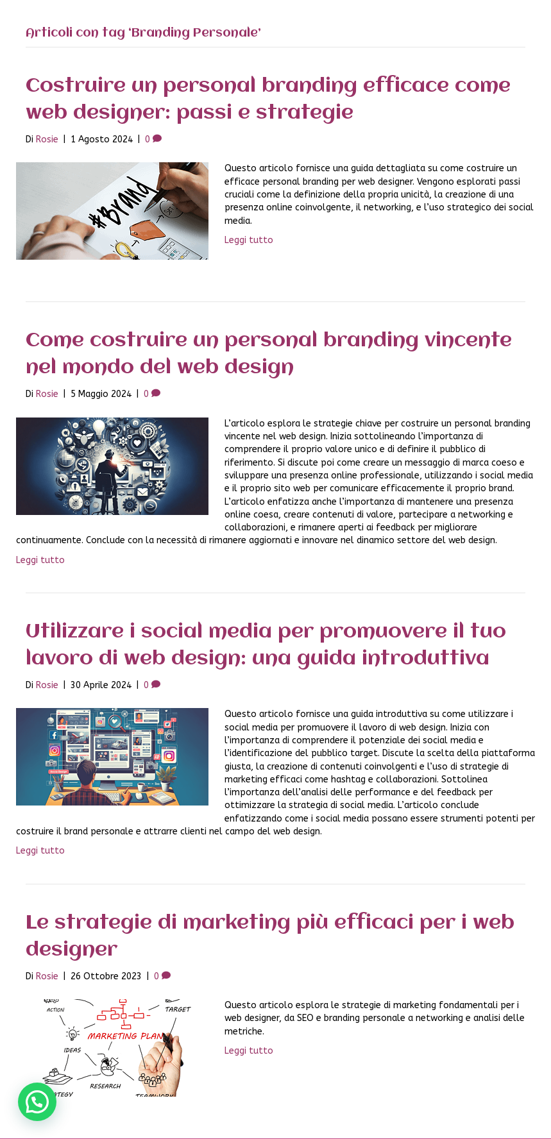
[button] (37, 1102)
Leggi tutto (249, 240)
